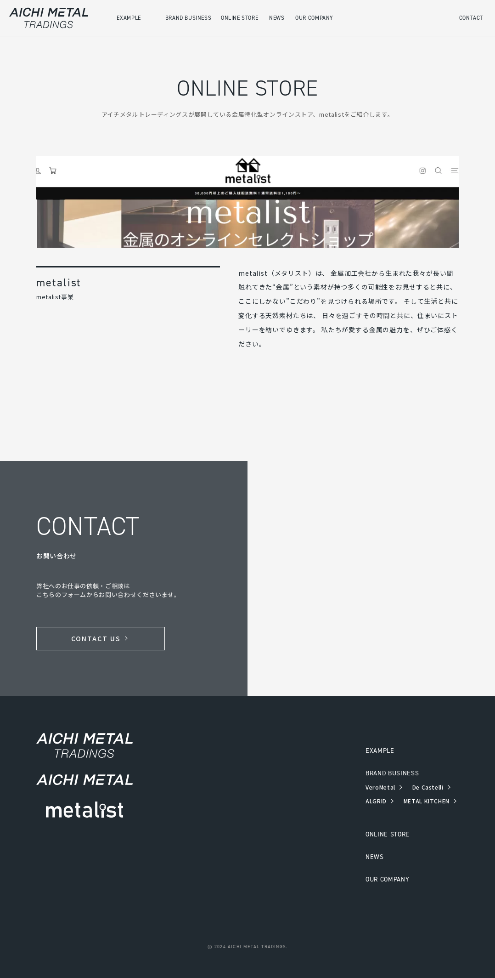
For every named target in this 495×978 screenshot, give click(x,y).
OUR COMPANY (387, 879)
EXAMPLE (380, 750)
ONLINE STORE (388, 834)
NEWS (375, 857)
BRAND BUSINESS (392, 773)
